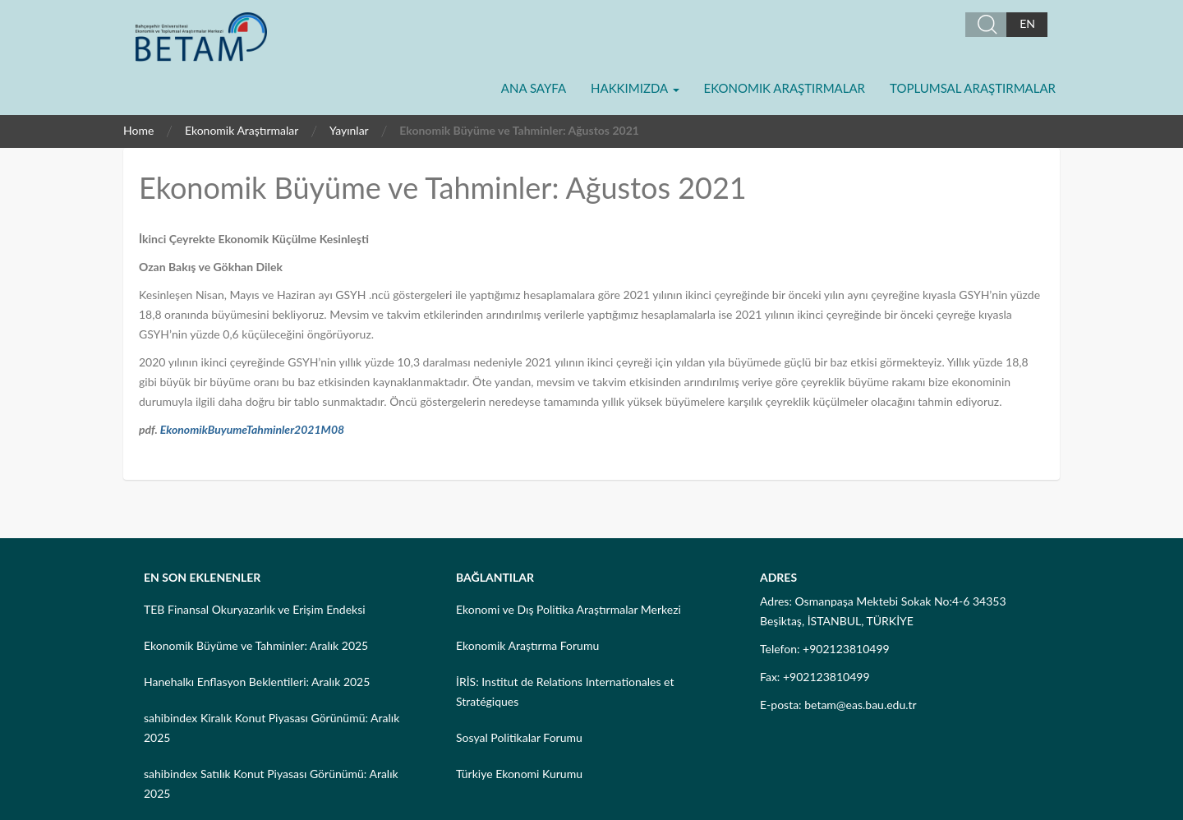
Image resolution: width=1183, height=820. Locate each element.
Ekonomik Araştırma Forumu (527, 645)
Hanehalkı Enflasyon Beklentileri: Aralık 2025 (257, 682)
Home (138, 130)
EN (1027, 23)
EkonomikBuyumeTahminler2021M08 (252, 429)
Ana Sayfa (533, 88)
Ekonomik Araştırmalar (784, 88)
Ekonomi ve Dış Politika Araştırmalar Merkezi (568, 609)
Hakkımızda (635, 88)
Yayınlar (349, 130)
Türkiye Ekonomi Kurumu (519, 774)
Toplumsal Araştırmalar (973, 88)
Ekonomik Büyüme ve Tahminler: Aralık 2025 (256, 645)
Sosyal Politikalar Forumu (519, 737)
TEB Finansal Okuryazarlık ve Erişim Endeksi (255, 609)
